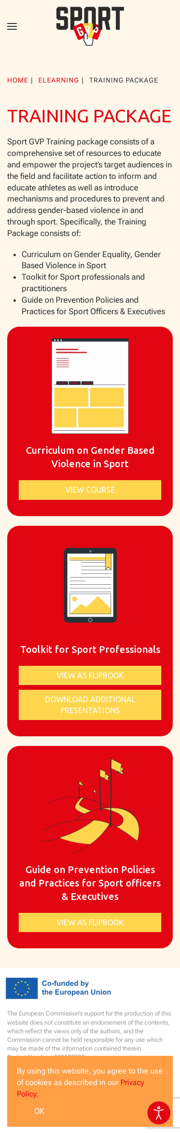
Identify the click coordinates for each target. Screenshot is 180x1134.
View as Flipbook (90, 675)
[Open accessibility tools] (158, 1112)
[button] (12, 26)
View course (90, 489)
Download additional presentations (90, 704)
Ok (39, 1111)
